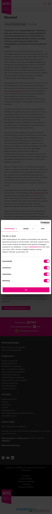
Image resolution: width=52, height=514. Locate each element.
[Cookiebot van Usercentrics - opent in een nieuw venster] (40, 223)
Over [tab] (43, 228)
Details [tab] (26, 228)
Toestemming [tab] (9, 228)
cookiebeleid (33, 247)
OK (26, 290)
